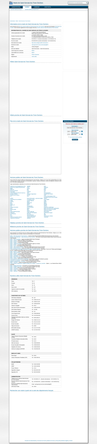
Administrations (16, 7)
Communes (36, 7)
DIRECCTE (29, 202)
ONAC (28, 210)
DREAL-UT (12, 205)
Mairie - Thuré (13, 245)
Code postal (47, 7)
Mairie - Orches (13, 244)
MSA (28, 209)
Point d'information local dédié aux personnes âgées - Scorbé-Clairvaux (25, 249)
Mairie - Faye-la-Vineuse (15, 252)
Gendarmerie (29, 206)
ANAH (28, 188)
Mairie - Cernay (13, 267)
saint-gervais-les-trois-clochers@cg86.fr (40, 44)
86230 (33, 50)
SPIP (45, 214)
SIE (44, 213)
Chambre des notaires (14, 195)
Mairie (28, 208)
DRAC (45, 202)
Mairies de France (51, 440)
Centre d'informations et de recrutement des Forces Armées (50, 197)
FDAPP (45, 205)
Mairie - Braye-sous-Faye (15, 256)
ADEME (28, 186)
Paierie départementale (15, 211)
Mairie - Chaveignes (14, 255)
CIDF (45, 195)
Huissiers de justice (14, 207)
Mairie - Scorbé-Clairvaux (15, 248)
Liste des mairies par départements (32, 9)
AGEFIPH (46, 187)
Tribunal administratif (31, 216)
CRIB (45, 200)
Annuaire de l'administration (30, 440)
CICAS (28, 195)
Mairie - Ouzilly (13, 270)
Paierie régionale (30, 211)
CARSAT (29, 191)
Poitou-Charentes (35, 54)
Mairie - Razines (13, 251)
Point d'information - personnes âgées (35, 198)
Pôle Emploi (46, 211)
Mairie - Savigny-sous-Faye (16, 266)
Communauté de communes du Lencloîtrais (19, 259)
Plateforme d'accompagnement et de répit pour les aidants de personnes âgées (17, 187)
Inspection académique (49, 207)
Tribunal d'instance (31, 217)
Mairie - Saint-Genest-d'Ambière (17, 246)
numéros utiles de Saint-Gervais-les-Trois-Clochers (47, 27)
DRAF (11, 203)
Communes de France (41, 440)
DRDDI (28, 203)
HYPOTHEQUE (30, 207)
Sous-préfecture (30, 214)
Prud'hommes (13, 213)
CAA (28, 190)
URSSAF (29, 218)
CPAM (11, 200)
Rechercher (75, 139)
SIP (11, 214)
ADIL (45, 186)
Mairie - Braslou (13, 254)
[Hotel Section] (35, 87)
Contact (70, 440)
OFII (11, 210)
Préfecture (12, 212)
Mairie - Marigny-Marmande (16, 265)
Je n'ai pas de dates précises (76, 137)
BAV (28, 189)
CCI (45, 191)
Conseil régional (30, 200)
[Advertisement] (48, 15)
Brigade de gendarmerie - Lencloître (17, 261)
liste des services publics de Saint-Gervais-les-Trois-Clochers (31, 26)
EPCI (28, 205)
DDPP (45, 201)
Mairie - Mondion (13, 253)
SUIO (11, 216)
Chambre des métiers (48, 194)
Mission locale (13, 209)
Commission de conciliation (15, 199)
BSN (45, 189)
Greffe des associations (32, 212)
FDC (11, 206)
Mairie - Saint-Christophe (15, 239)
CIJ (10, 196)
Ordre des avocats (48, 210)
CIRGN (11, 198)
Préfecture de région (48, 212)
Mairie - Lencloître (14, 262)
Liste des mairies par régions (16, 9)
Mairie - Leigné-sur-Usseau (15, 243)
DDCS (28, 201)
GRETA (45, 206)
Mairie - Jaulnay (13, 240)
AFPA (28, 187)
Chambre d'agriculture (31, 194)
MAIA (11, 208)
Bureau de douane (14, 190)
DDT (11, 202)
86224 (33, 52)
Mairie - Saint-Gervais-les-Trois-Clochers (18, 235)
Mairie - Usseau (13, 257)
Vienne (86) (34, 56)
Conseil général (47, 192)
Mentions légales (64, 440)
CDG (28, 192)
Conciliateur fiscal (30, 199)
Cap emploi (12, 191)
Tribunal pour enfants (48, 216)
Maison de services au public (50, 209)
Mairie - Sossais (13, 241)
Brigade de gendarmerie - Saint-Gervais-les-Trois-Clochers (22, 237)
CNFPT (45, 198)
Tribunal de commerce (14, 218)
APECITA (12, 189)
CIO (28, 196)
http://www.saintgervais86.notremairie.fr (40, 42)
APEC (45, 188)
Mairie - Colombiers (14, 268)
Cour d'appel (46, 199)
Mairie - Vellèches (14, 271)
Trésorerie (46, 217)
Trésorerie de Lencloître (15, 260)
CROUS (11, 201)
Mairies (27, 7)
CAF (45, 190)
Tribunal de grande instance (16, 217)
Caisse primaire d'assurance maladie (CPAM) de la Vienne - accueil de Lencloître (27, 263)
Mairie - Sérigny (13, 242)
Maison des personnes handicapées (51, 208)
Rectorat (28, 213)
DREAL (45, 203)
